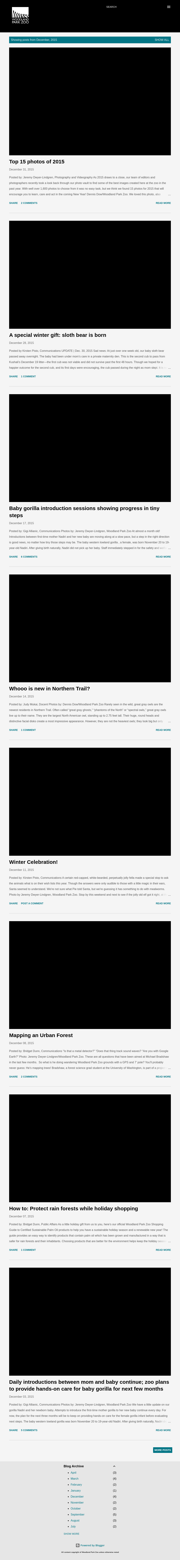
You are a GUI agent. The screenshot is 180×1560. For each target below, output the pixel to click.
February (76, 1484)
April (73, 1472)
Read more (163, 203)
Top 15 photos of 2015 (37, 161)
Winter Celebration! (33, 862)
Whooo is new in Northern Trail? (49, 688)
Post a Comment (32, 903)
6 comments (29, 556)
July (73, 1526)
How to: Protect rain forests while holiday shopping (73, 1208)
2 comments (29, 203)
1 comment (28, 376)
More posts (163, 1450)
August (75, 1520)
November (77, 1502)
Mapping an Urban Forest (41, 1035)
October (76, 1508)
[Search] (111, 6)
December (77, 1496)
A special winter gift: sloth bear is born (57, 335)
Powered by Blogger (90, 1545)
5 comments (29, 1430)
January (76, 1490)
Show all (162, 39)
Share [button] (13, 203)
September (77, 1514)
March (74, 1478)
